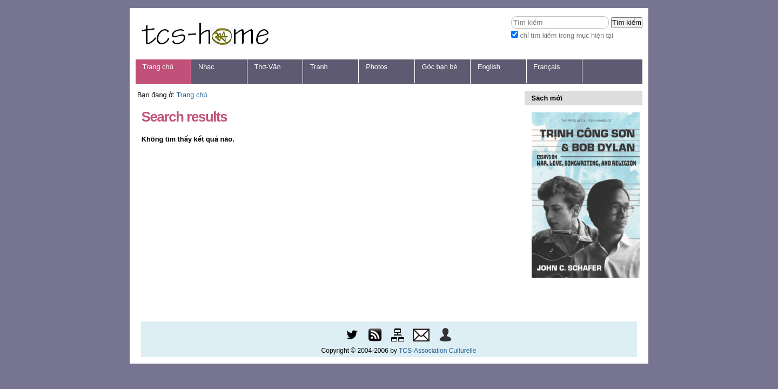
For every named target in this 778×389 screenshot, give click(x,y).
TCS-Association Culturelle (437, 350)
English (489, 67)
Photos (376, 67)
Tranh (319, 67)
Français (546, 67)
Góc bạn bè (440, 67)
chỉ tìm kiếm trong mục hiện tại (566, 35)
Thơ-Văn (267, 67)
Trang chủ (158, 67)
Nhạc (206, 67)
